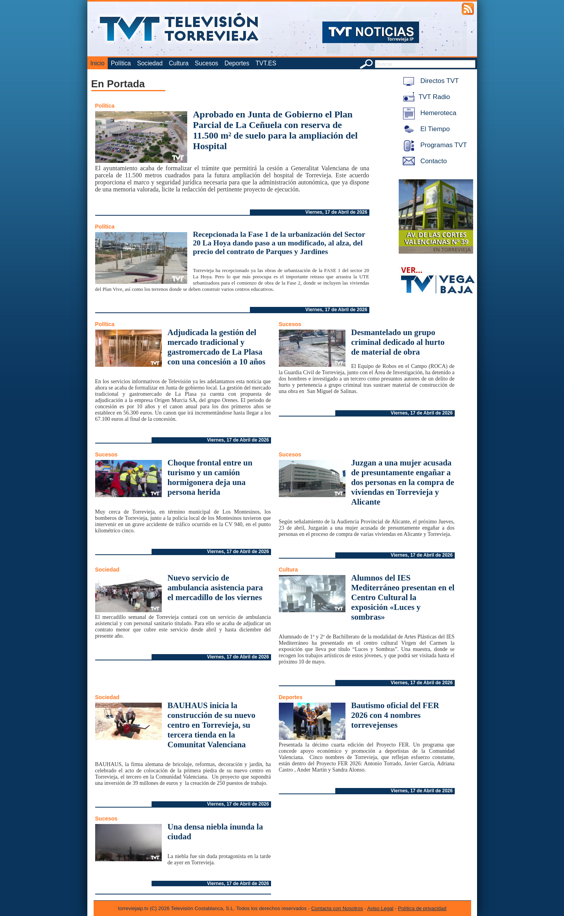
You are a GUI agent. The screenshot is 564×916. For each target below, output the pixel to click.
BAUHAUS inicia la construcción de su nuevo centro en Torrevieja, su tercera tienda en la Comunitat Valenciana (212, 725)
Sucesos (206, 63)
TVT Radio (425, 97)
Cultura (178, 63)
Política (121, 63)
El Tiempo (425, 129)
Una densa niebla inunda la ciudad (215, 831)
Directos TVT (429, 81)
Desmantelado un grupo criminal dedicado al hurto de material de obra (398, 342)
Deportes (236, 63)
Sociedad (150, 63)
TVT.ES (265, 63)
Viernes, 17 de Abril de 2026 (336, 212)
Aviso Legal (380, 908)
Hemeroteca (428, 113)
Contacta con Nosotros (337, 908)
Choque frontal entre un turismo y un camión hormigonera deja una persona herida (210, 477)
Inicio (97, 63)
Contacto (423, 161)
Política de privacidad (422, 908)
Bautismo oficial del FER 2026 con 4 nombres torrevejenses (395, 715)
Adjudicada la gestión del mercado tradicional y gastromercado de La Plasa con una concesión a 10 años (217, 347)
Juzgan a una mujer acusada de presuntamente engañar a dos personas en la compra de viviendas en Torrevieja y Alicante (402, 482)
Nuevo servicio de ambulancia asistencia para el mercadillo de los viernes (215, 587)
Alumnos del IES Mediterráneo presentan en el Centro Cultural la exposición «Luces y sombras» (403, 597)
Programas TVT (433, 145)
